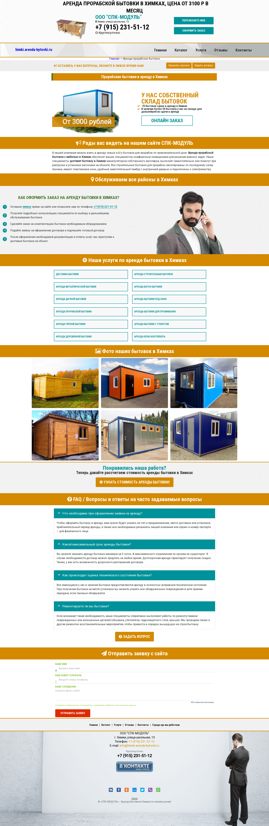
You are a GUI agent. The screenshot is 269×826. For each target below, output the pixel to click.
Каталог (181, 50)
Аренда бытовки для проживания (155, 311)
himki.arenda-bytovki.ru (33, 49)
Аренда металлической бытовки (76, 286)
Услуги (200, 50)
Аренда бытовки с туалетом (151, 324)
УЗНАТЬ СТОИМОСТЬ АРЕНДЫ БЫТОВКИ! (135, 482)
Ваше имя (61, 662)
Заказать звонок (179, 65)
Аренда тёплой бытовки (70, 324)
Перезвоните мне (193, 20)
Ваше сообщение (65, 685)
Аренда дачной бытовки (71, 299)
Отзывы (220, 50)
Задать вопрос (203, 65)
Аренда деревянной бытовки (74, 336)
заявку (26, 207)
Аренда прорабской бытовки (74, 311)
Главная (160, 50)
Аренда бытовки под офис (150, 299)
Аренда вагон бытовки (148, 286)
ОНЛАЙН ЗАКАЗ (167, 120)
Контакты (244, 50)
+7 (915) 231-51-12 (122, 27)
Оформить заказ (193, 30)
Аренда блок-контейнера (149, 336)
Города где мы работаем (166, 723)
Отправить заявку (72, 712)
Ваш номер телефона (68, 674)
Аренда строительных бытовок (153, 274)
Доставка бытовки (67, 274)
